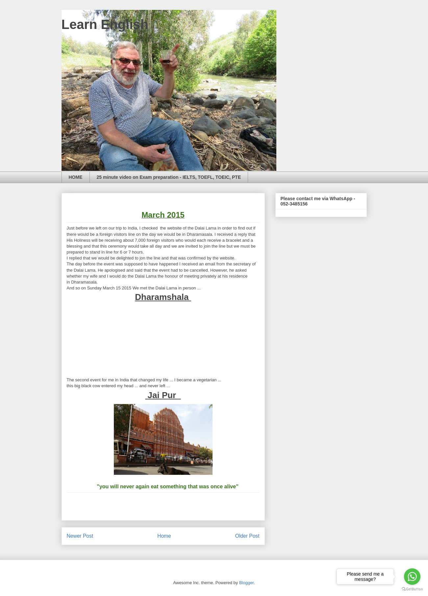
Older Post (247, 536)
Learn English (105, 24)
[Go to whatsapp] (412, 576)
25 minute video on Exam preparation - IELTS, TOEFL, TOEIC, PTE (169, 177)
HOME (76, 177)
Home (164, 536)
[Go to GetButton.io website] (412, 589)
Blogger (246, 582)
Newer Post (80, 536)
